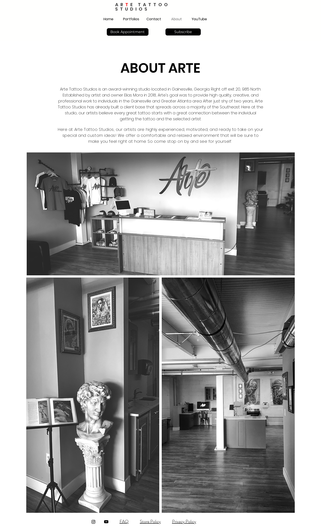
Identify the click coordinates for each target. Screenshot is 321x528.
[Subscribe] (183, 31)
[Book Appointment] (127, 32)
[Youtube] (106, 521)
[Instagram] (93, 521)
